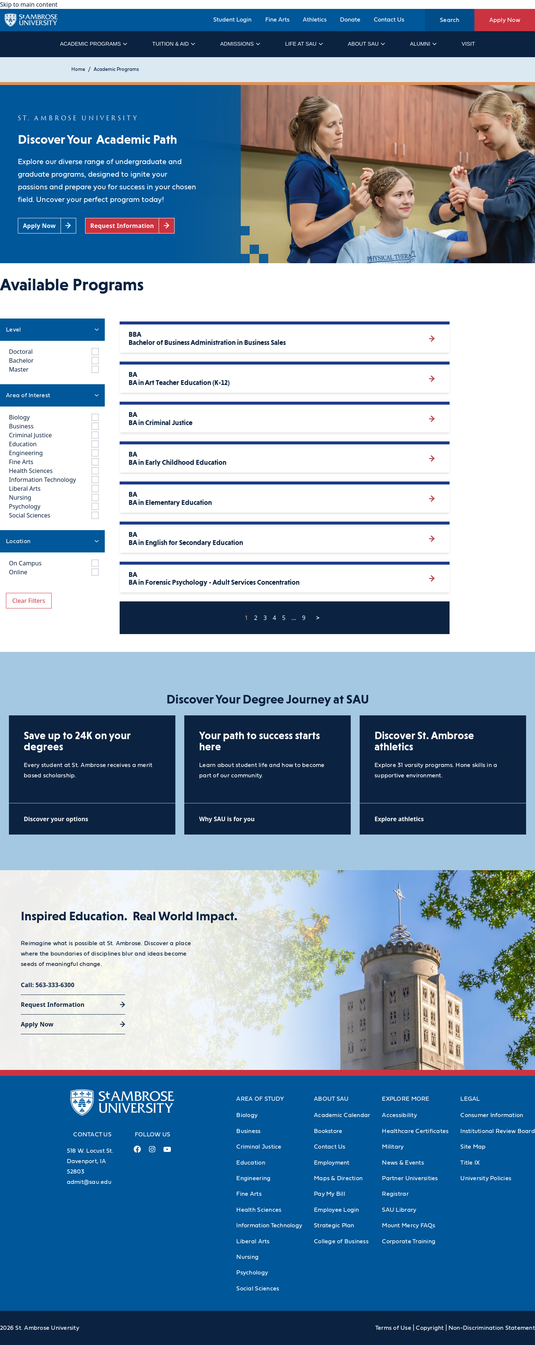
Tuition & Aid (173, 44)
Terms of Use (393, 1328)
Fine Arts (277, 20)
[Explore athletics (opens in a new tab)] (443, 819)
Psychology (252, 1273)
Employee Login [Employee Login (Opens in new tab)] (336, 1210)
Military (392, 1147)
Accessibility (399, 1115)
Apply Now (504, 20)
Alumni (423, 44)
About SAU (366, 44)
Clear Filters (28, 601)
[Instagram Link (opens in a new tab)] (152, 1152)
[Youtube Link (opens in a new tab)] (167, 1152)
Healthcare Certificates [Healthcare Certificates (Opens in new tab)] (415, 1131)
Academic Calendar (342, 1115)
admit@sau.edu (89, 1182)
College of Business (341, 1241)
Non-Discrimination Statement (491, 1328)
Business (248, 1131)
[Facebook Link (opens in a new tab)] (137, 1152)
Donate (350, 20)
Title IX (470, 1163)
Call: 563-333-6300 (47, 985)
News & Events (403, 1163)
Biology (246, 1115)
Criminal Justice (258, 1147)
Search (450, 20)
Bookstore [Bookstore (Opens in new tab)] (328, 1131)
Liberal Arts (252, 1241)
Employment (332, 1163)
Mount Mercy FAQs (408, 1225)
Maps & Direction (338, 1178)
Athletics (315, 20)
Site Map (473, 1147)
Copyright (430, 1328)
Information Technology (269, 1225)
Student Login (232, 20)
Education (250, 1163)
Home (78, 69)
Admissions (239, 44)
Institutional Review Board (497, 1131)
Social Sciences (257, 1289)
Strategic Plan (334, 1225)
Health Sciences (258, 1210)
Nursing (247, 1257)
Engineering (253, 1178)
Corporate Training (408, 1241)
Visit (468, 44)
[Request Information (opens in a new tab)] (130, 226)
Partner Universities (410, 1178)
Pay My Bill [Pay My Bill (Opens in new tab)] (329, 1194)
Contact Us (389, 20)
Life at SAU (303, 44)
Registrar (395, 1194)
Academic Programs (93, 44)
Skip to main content (29, 4)
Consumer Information (491, 1115)
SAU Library (399, 1210)
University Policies (485, 1178)
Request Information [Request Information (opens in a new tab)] (52, 1004)
